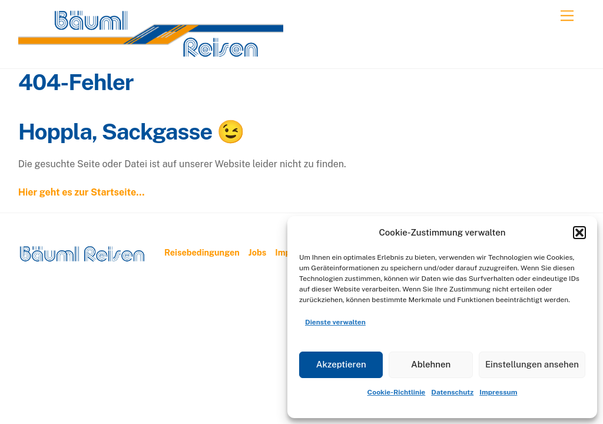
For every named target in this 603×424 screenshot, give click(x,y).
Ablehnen (430, 364)
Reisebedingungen (202, 252)
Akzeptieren (341, 364)
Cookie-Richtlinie (396, 392)
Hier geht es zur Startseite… (81, 192)
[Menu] (567, 16)
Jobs (257, 252)
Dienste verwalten (335, 322)
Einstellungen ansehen (532, 364)
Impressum (498, 392)
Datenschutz (452, 392)
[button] (579, 232)
